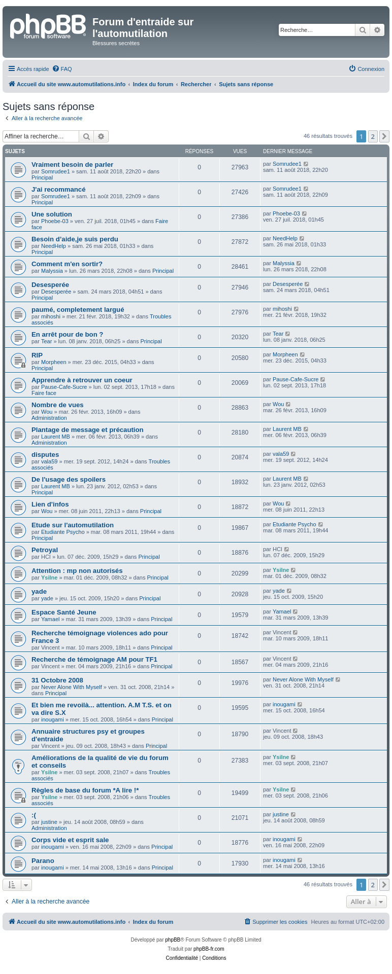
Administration (49, 418)
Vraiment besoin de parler (72, 164)
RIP (37, 355)
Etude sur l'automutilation (72, 525)
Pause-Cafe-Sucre (64, 387)
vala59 (49, 461)
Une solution (51, 214)
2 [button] (373, 136)
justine (49, 822)
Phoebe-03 (55, 221)
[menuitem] (62, 69)
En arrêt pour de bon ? (67, 334)
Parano (42, 860)
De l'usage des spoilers (68, 479)
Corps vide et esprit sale (70, 840)
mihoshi (50, 316)
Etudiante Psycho (63, 532)
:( (33, 815)
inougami (52, 719)
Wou (46, 412)
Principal (42, 177)
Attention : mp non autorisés (77, 570)
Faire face (43, 393)
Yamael (50, 619)
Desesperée (50, 284)
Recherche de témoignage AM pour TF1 (94, 659)
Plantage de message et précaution (87, 430)
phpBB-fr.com (208, 949)
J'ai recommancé (58, 189)
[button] (384, 136)
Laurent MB (55, 437)
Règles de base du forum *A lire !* (85, 790)
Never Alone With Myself (71, 687)
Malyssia (52, 271)
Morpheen (54, 362)
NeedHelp (53, 246)
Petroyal (44, 550)
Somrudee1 (55, 171)
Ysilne (49, 577)
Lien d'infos (50, 504)
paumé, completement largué (77, 309)
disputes (45, 454)
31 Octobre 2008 (57, 680)
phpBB (172, 940)
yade (39, 591)
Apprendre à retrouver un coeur (82, 380)
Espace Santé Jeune (63, 612)
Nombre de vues (57, 405)
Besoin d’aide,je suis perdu (74, 239)
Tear (46, 341)
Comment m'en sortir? (67, 264)
